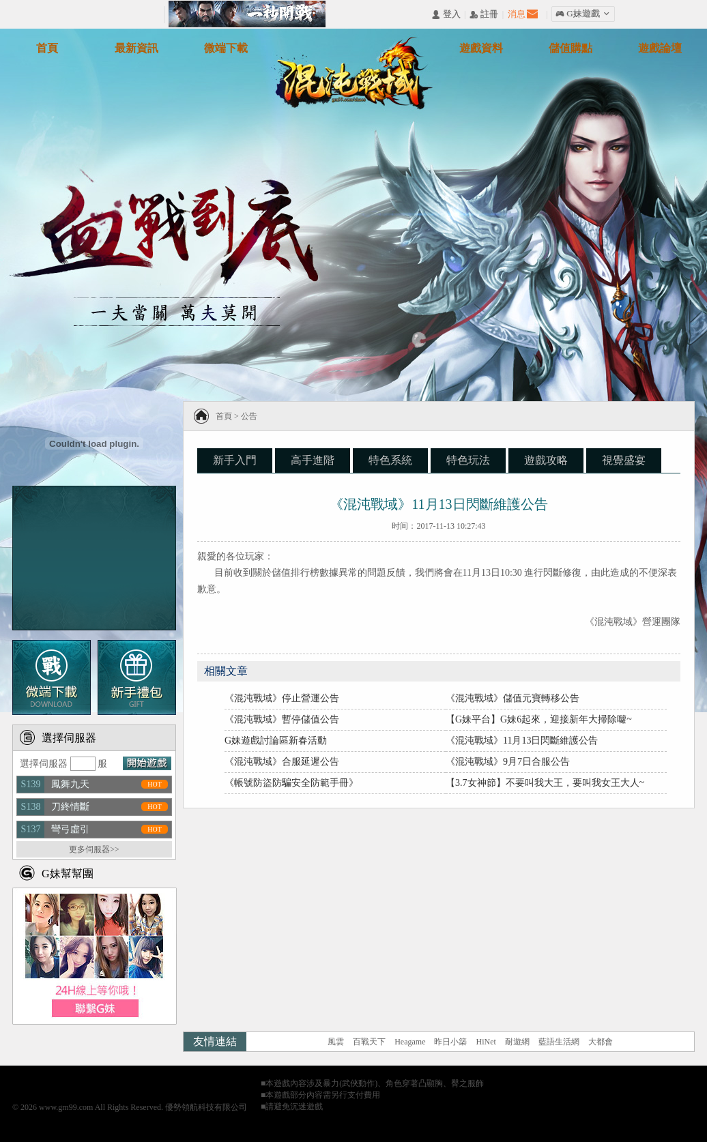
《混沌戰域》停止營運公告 (282, 698)
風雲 (336, 1041)
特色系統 (390, 460)
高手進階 (312, 460)
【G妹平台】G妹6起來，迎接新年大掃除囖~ (539, 719)
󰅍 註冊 (484, 14)
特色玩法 (468, 460)
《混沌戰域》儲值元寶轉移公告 (512, 698)
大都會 (600, 1041)
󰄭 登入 (445, 14)
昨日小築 (450, 1041)
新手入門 (235, 460)
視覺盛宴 (624, 460)
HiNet (485, 1041)
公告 (249, 416)
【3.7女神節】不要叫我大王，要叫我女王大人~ (545, 783)
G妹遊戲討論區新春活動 (276, 740)
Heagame (409, 1041)
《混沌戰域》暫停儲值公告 (282, 719)
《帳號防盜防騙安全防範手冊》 (291, 783)
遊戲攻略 (546, 460)
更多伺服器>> (94, 849)
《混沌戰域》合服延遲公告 (282, 762)
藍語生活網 (558, 1041)
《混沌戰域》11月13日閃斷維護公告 (522, 740)
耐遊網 (517, 1041)
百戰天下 (369, 1041)
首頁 (224, 416)
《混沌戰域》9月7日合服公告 (508, 762)
